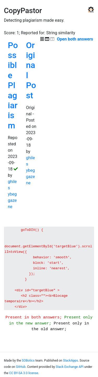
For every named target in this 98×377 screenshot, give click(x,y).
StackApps (70, 362)
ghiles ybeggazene (12, 194)
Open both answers (75, 39)
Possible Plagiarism (13, 85)
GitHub (21, 368)
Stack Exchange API (69, 368)
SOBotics (28, 362)
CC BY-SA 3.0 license (23, 375)
